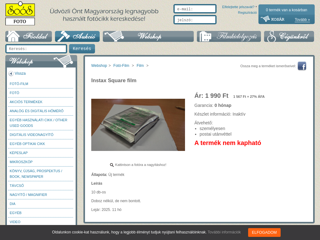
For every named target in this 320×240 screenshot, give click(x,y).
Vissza (20, 73)
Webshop (99, 65)
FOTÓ (14, 93)
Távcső (17, 186)
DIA (12, 204)
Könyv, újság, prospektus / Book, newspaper (36, 173)
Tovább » (302, 20)
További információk (224, 232)
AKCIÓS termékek (26, 102)
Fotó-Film (19, 84)
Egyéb (16, 213)
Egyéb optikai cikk (27, 144)
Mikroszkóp (21, 162)
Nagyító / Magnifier (28, 195)
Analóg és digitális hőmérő (36, 111)
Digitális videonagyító (31, 135)
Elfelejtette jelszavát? (218, 27)
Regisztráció (247, 27)
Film (140, 65)
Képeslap (19, 153)
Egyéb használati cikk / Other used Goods (38, 123)
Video (15, 222)
